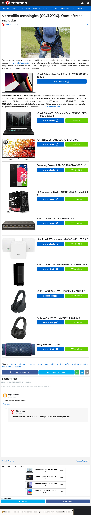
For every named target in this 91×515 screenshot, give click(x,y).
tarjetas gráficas (8, 366)
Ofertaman (20, 411)
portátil (79, 364)
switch (85, 364)
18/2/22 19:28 (19, 413)
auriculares (22, 364)
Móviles (45, 8)
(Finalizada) (49, 295)
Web (61, 471)
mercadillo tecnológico (21, 63)
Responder (6, 404)
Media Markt (65, 8)
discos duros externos (35, 364)
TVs (22, 8)
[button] (2, 3)
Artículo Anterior (8, 461)
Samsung (54, 8)
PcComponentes (79, 8)
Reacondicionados (33, 8)
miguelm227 (13, 394)
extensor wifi (49, 364)
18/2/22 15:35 (12, 397)
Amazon (15, 8)
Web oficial (76, 169)
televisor (18, 366)
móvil (74, 364)
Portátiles (5, 8)
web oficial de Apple (53, 107)
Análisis (76, 120)
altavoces (13, 364)
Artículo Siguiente (82, 461)
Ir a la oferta (60, 81)
